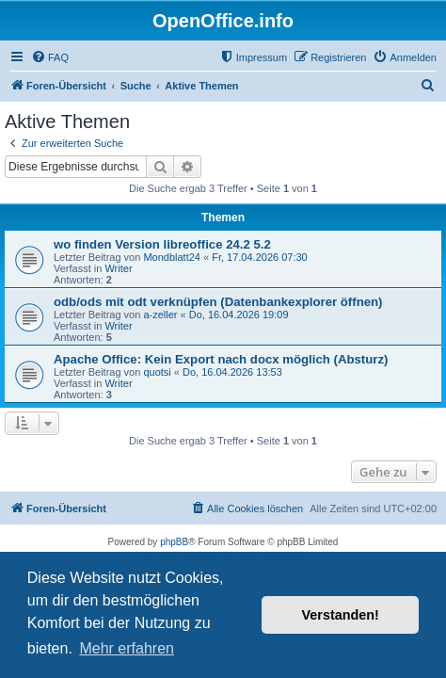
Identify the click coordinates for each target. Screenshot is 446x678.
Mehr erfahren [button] (126, 648)
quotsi (156, 372)
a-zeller (160, 314)
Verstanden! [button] (340, 614)
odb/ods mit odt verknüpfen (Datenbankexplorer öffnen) (218, 302)
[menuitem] (50, 57)
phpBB (174, 542)
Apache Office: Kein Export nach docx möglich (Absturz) (221, 359)
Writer (118, 268)
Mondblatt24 (171, 257)
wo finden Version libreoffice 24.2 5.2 (162, 244)
